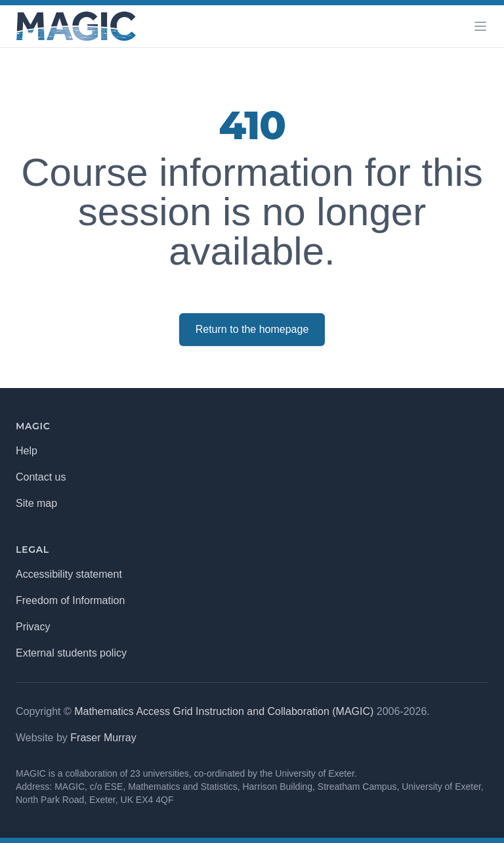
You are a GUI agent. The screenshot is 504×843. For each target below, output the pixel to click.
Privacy (33, 626)
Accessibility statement (69, 574)
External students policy (71, 653)
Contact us (41, 477)
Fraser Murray (103, 737)
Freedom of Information (70, 600)
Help (26, 450)
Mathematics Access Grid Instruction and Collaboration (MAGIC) (223, 711)
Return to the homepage (252, 329)
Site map (36, 503)
